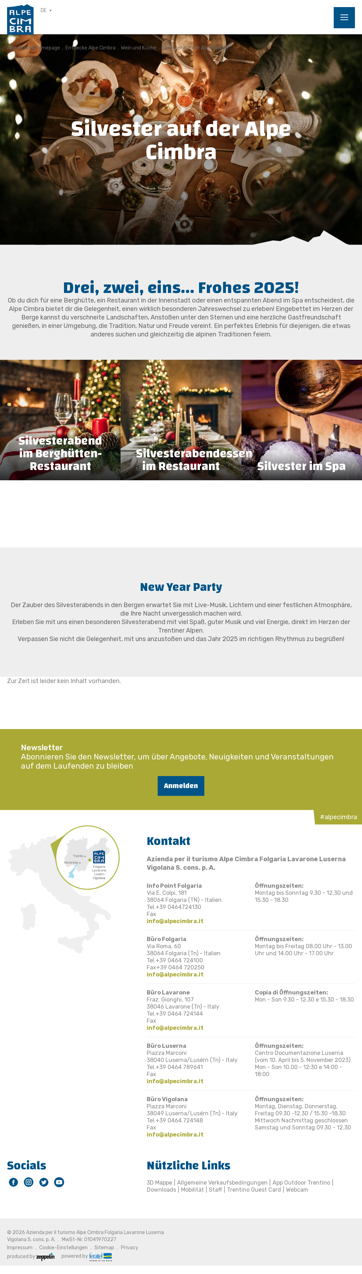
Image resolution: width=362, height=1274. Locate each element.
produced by (30, 1256)
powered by (87, 1256)
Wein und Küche (138, 48)
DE (44, 10)
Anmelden (181, 786)
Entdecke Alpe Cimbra (90, 48)
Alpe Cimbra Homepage (33, 48)
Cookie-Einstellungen (63, 1248)
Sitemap (104, 1248)
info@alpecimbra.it (175, 921)
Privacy (129, 1248)
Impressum (20, 1248)
